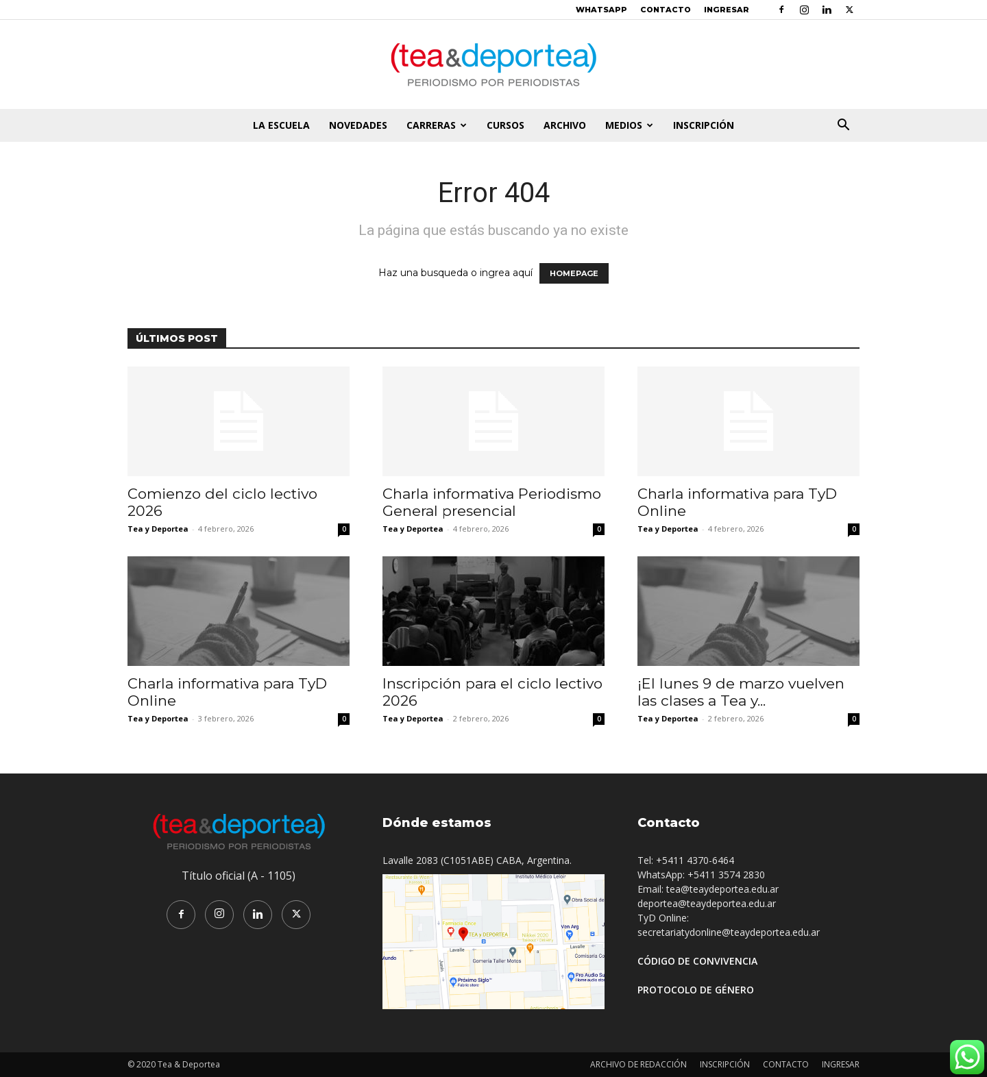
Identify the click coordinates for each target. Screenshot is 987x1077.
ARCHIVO (565, 125)
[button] (843, 126)
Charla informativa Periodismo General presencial (491, 502)
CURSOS (505, 125)
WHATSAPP (601, 9)
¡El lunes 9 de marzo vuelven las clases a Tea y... (740, 692)
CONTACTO (665, 9)
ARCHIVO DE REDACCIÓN (638, 1064)
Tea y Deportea (157, 528)
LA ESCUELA (281, 125)
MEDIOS (629, 125)
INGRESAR (726, 9)
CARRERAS (436, 125)
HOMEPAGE (574, 273)
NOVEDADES (358, 125)
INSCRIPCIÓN (703, 125)
